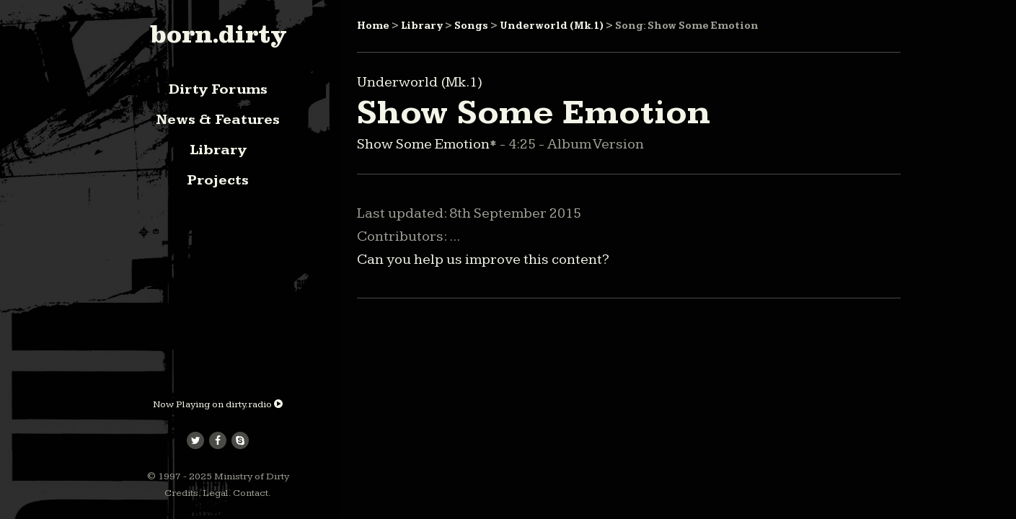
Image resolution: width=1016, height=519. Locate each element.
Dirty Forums (218, 89)
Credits (181, 493)
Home (373, 26)
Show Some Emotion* (428, 144)
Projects (218, 180)
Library (218, 150)
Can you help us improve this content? (483, 259)
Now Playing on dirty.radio (218, 404)
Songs (471, 26)
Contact (250, 493)
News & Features (218, 119)
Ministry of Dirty (251, 476)
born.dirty (218, 34)
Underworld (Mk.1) (552, 26)
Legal (216, 493)
